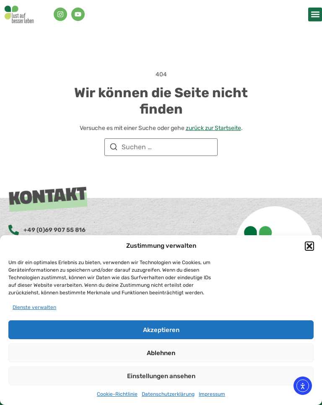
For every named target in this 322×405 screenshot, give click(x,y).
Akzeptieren (161, 330)
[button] (309, 246)
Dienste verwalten (34, 307)
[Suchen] (114, 148)
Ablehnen (161, 353)
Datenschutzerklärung (168, 394)
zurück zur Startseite (213, 128)
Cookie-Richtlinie (117, 394)
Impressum (212, 394)
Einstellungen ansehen (161, 376)
